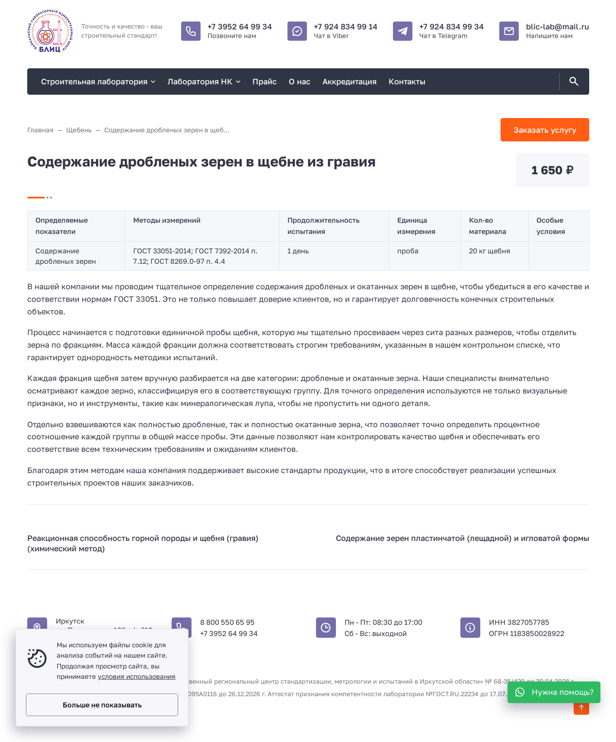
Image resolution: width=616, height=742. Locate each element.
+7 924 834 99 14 (345, 26)
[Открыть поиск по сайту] (572, 81)
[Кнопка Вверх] (581, 707)
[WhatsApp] (553, 692)
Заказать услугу (545, 129)
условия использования (137, 676)
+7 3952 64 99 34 (239, 26)
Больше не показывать (102, 704)
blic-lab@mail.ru (557, 26)
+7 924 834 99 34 (451, 26)
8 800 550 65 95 (227, 622)
